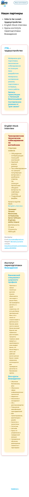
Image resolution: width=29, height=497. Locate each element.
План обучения (6, 469)
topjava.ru (14, 489)
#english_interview (15, 206)
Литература (5, 473)
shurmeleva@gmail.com (16, 239)
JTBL (6, 48)
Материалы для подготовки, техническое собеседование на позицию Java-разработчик (14, 65)
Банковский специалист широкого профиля (14, 278)
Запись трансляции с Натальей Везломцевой (15, 95)
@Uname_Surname (17, 241)
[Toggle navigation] (5, 6)
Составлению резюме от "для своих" (14, 104)
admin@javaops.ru (11, 478)
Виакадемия (11, 268)
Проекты (4, 464)
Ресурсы (4, 471)
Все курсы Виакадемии (14, 377)
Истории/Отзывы (6, 466)
